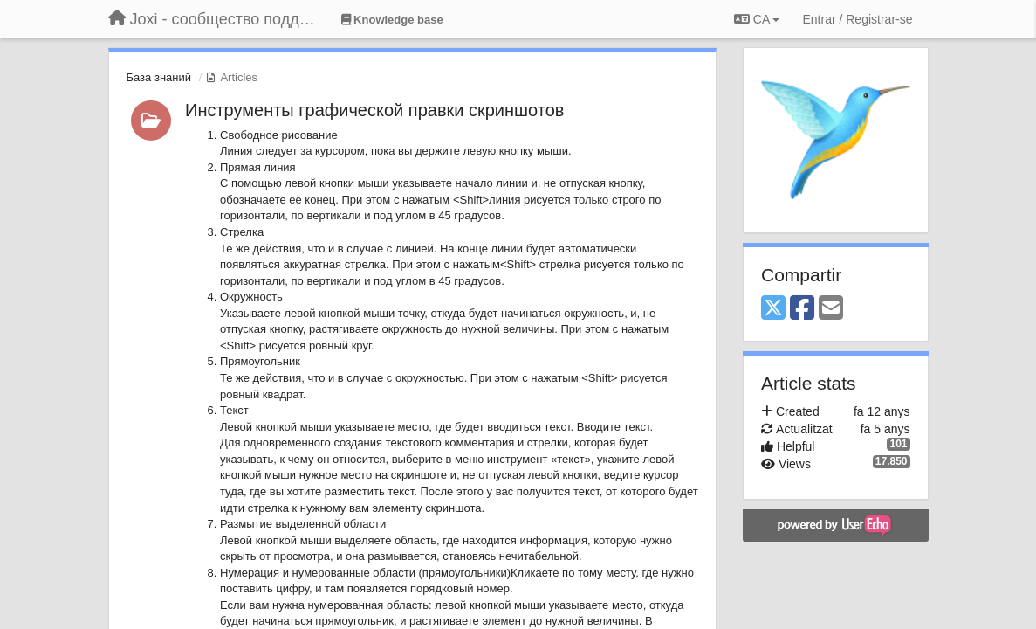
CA (756, 19)
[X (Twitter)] (773, 309)
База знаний (159, 77)
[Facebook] (802, 309)
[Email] (831, 309)
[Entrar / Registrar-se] (857, 19)
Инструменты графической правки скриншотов (374, 110)
